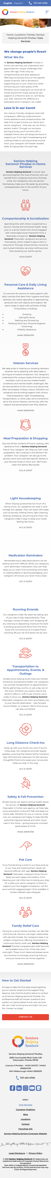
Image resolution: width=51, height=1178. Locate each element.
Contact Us (25, 1017)
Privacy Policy (35, 1153)
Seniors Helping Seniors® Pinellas (25, 1057)
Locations (20, 34)
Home (10, 34)
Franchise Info (25, 1129)
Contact (26, 1124)
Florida (31, 34)
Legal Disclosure (17, 1153)
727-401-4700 (38, 3)
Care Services (25, 1105)
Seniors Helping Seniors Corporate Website (25, 1133)
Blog (25, 1114)
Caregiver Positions (25, 1109)
